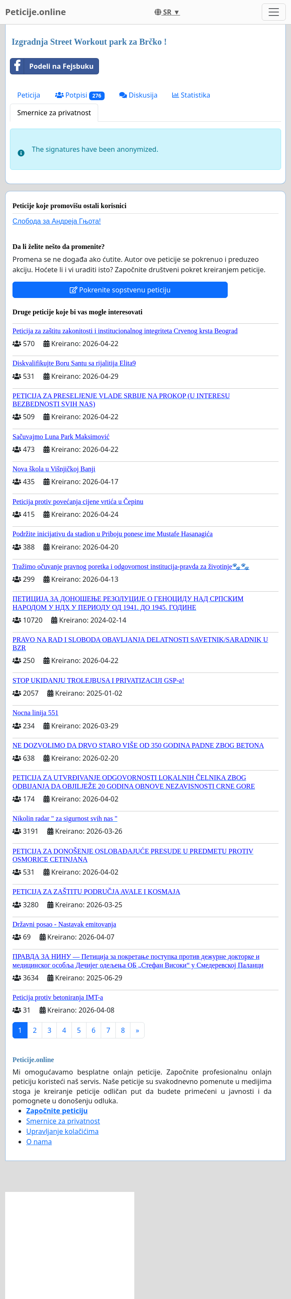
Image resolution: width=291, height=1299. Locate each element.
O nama (39, 1141)
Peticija (28, 95)
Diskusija (138, 95)
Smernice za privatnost (54, 112)
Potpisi (80, 95)
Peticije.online (35, 12)
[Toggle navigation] (274, 12)
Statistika (191, 95)
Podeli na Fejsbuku (51, 66)
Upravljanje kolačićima (62, 1131)
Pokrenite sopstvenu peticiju (120, 290)
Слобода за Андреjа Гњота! (56, 221)
